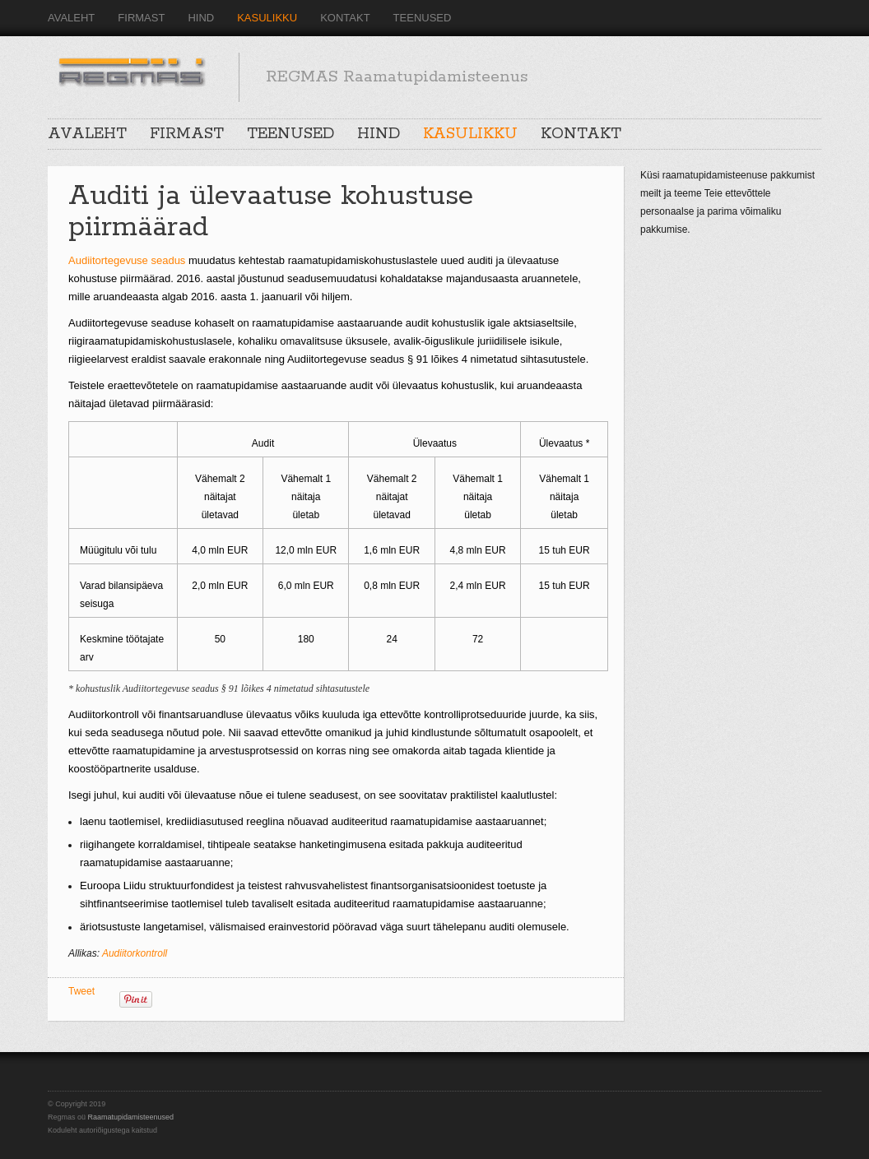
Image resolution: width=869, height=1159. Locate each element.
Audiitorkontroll (134, 953)
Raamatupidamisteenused (131, 1117)
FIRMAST (141, 18)
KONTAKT (344, 18)
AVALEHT (71, 18)
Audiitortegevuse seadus (126, 260)
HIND (201, 18)
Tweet (81, 991)
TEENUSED (422, 18)
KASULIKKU (267, 18)
